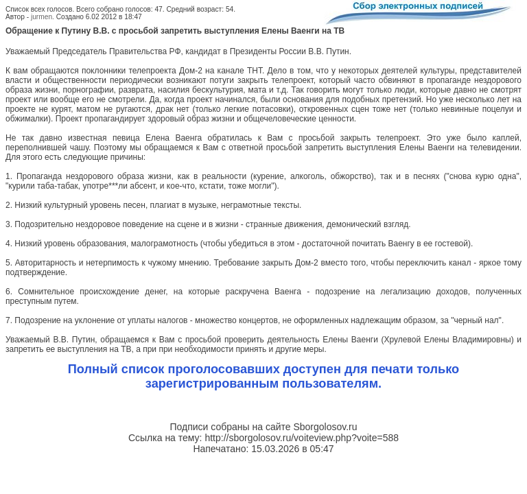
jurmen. (42, 17)
